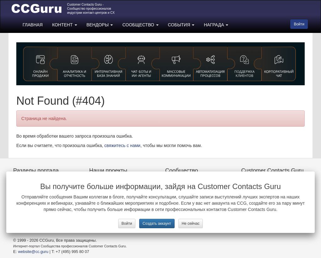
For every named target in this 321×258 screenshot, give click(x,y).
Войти (127, 223)
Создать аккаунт (157, 223)
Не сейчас (191, 223)
